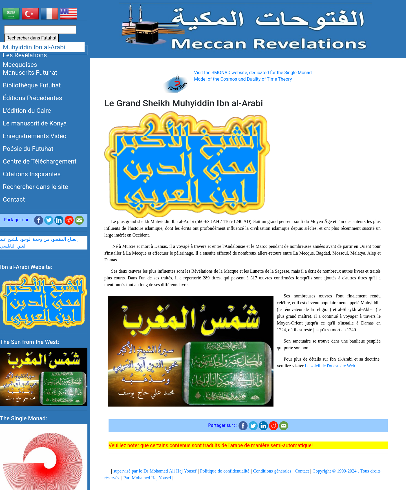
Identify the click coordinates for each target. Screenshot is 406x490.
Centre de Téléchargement (39, 161)
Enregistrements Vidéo (35, 136)
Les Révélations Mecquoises (25, 60)
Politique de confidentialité (225, 471)
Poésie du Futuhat (28, 148)
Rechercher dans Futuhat (31, 38)
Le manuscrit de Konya (35, 123)
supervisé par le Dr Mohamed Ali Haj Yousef (155, 471)
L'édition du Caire (27, 110)
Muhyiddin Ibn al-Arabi (34, 47)
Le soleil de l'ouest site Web (330, 365)
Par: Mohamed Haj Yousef (147, 477)
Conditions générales (272, 471)
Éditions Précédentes (32, 97)
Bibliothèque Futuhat (32, 85)
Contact (14, 199)
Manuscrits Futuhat (30, 72)
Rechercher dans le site (35, 186)
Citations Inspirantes (32, 174)
